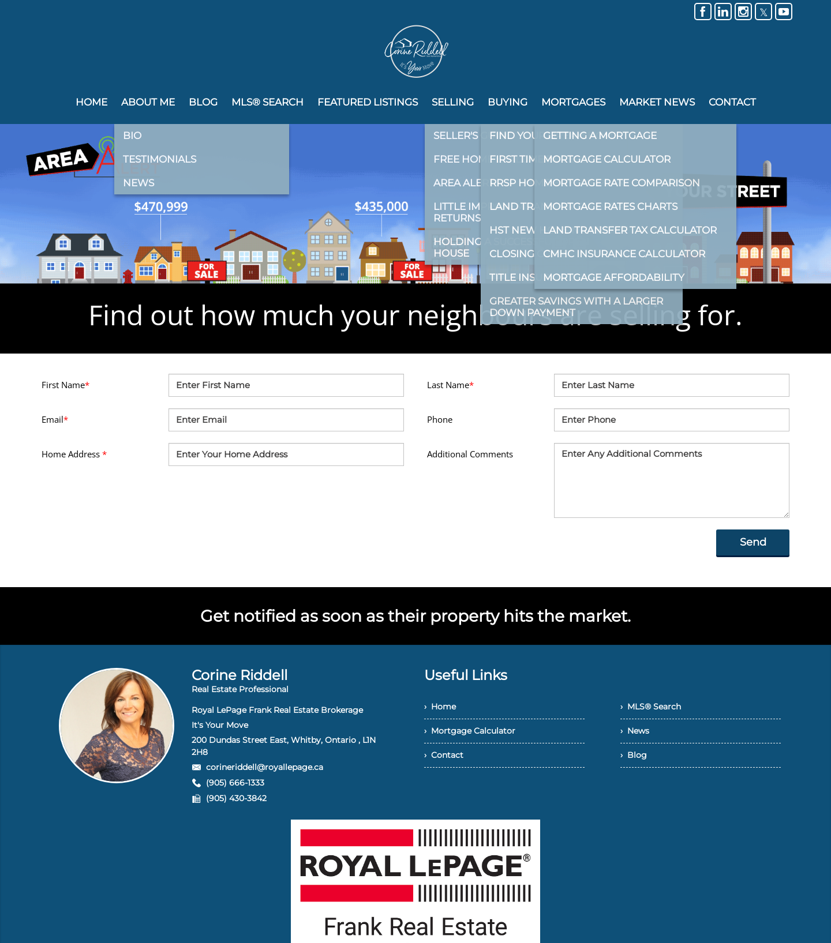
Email (55, 419)
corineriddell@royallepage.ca (264, 767)
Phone (439, 419)
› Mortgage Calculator (469, 731)
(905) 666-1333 (235, 782)
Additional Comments (470, 454)
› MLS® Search (650, 706)
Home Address (74, 454)
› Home (440, 706)
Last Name (450, 384)
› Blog (633, 755)
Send (753, 542)
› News (634, 731)
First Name (65, 384)
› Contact (443, 755)
